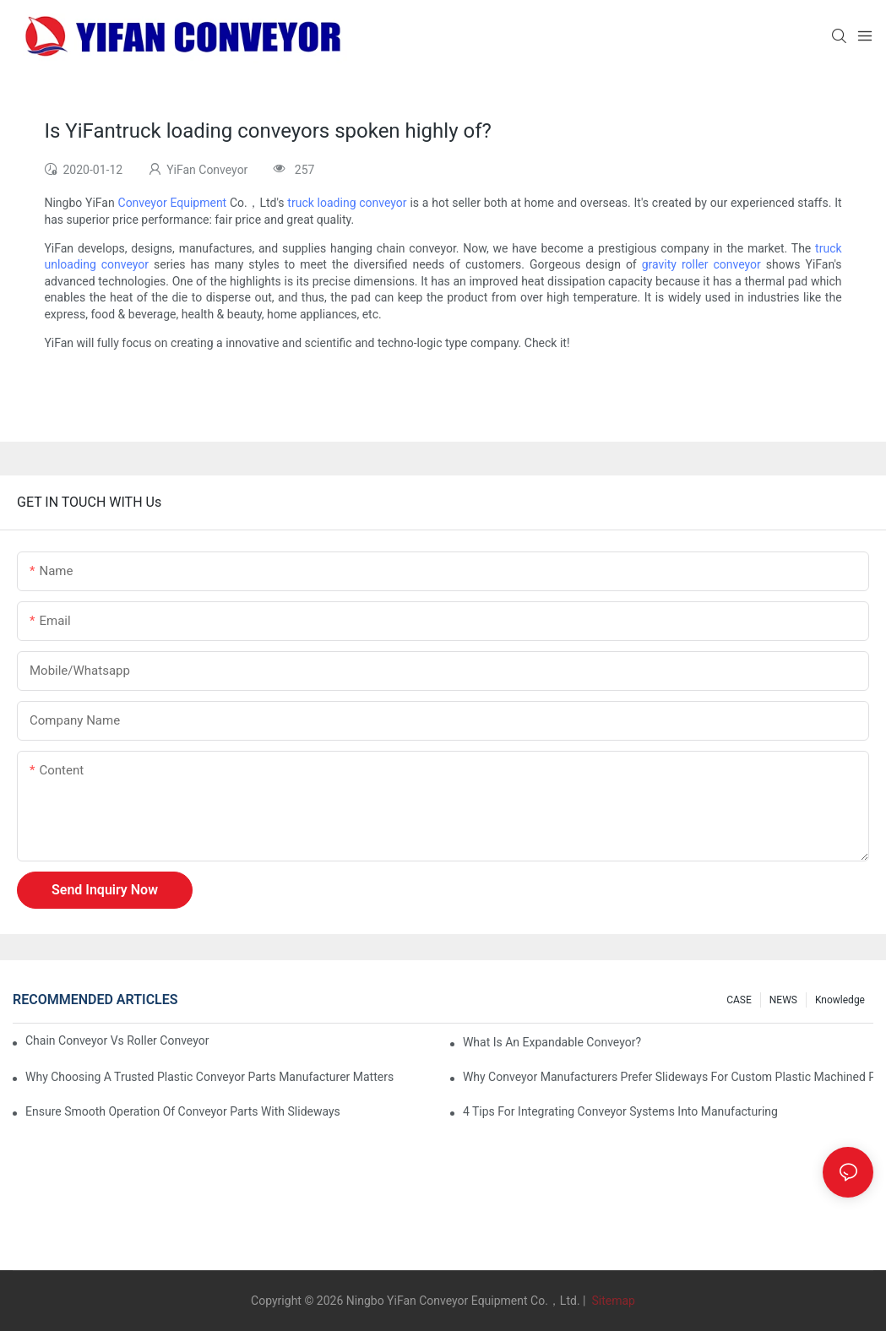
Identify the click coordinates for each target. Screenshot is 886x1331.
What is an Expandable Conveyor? (552, 1042)
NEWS (783, 1000)
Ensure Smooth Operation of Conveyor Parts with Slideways (182, 1111)
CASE (739, 1000)
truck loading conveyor (346, 202)
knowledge (840, 1000)
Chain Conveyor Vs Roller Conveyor (117, 1040)
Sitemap (612, 1300)
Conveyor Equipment (172, 202)
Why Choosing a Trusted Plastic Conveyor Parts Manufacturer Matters (209, 1077)
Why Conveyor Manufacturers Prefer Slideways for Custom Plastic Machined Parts (668, 1077)
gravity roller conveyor (701, 264)
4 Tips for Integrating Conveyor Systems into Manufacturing (620, 1111)
